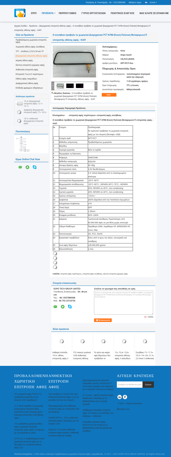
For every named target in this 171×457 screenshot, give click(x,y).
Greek (153, 2)
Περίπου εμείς (67, 13)
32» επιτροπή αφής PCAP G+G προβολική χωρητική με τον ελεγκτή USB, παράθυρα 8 (27, 397)
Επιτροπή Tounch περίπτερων (29, 74)
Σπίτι (34, 13)
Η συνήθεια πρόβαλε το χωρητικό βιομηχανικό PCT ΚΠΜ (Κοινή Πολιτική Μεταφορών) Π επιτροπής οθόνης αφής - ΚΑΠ (75, 96)
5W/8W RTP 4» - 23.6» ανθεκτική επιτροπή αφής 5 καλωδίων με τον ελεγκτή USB (63, 421)
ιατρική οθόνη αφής (24, 60)
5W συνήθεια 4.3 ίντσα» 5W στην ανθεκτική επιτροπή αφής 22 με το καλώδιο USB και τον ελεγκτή (63, 397)
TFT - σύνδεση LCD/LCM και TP (30, 51)
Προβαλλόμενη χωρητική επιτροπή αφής (31, 41)
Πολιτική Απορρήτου (23, 454)
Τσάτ (110, 94)
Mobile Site (123, 409)
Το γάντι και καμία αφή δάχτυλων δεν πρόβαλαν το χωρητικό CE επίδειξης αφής (102, 358)
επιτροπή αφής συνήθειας (92, 274)
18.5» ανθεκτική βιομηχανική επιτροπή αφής (33, 121)
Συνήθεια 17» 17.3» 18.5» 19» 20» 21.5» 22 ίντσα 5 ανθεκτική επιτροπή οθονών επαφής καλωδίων (145, 358)
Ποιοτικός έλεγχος (122, 13)
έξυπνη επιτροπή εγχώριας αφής (30, 65)
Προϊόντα (48, 13)
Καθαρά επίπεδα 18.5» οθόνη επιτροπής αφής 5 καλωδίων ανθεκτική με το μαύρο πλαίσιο (61, 358)
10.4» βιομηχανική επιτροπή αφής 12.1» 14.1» (33, 103)
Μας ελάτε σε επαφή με (154, 13)
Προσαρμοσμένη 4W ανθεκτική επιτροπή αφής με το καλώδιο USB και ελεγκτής (63, 409)
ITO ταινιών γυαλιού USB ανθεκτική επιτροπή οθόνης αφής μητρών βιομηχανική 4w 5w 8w (82, 360)
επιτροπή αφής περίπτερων (70, 274)
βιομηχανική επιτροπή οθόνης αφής (55, 26)
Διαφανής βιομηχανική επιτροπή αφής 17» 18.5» (35, 111)
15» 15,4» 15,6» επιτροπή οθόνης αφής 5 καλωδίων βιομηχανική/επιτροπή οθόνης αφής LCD (122, 360)
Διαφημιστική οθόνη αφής (27, 83)
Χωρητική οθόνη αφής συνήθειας (30, 47)
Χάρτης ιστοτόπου (134, 403)
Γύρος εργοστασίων (94, 13)
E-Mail (121, 403)
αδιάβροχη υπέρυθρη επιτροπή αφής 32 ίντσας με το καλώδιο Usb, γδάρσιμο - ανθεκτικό (98, 413)
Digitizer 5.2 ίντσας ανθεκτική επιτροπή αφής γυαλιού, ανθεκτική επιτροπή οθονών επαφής (63, 432)
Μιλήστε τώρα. (135, 2)
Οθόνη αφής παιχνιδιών (26, 79)
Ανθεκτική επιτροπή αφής (27, 69)
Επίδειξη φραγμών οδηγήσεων (29, 88)
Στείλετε (148, 385)
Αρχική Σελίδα (20, 26)
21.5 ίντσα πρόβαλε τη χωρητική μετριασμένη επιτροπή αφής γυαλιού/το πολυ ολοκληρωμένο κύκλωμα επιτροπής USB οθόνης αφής (28, 412)
